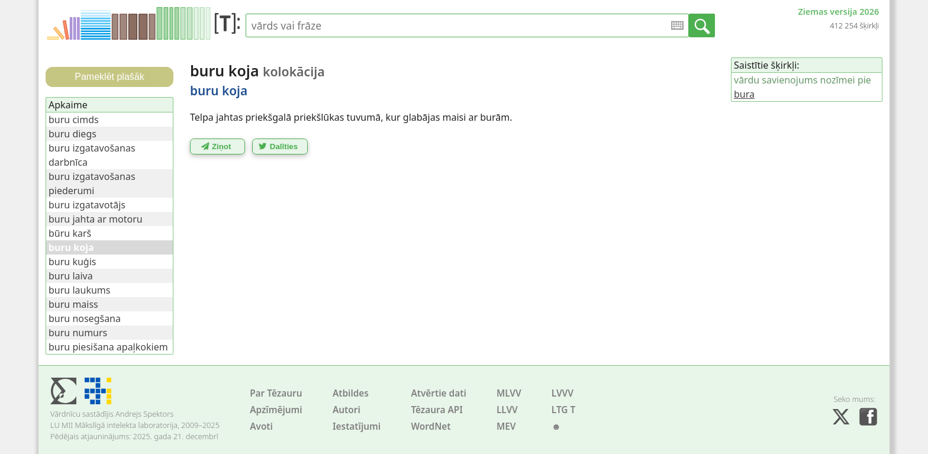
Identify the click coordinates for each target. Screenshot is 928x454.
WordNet (430, 426)
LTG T (563, 410)
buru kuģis (72, 261)
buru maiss (73, 304)
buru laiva (71, 275)
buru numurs (78, 332)
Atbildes (351, 393)
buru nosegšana (85, 318)
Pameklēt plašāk (109, 77)
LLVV (507, 410)
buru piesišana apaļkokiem (108, 346)
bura (744, 94)
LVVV (562, 393)
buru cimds (74, 119)
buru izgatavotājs (87, 204)
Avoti (261, 426)
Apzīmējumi (276, 410)
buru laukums (79, 290)
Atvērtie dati (438, 393)
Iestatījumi (357, 426)
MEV (506, 426)
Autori (346, 410)
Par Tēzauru (276, 393)
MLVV (509, 393)
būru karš (70, 233)
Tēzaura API (437, 410)
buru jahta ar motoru (96, 219)
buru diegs (72, 133)
